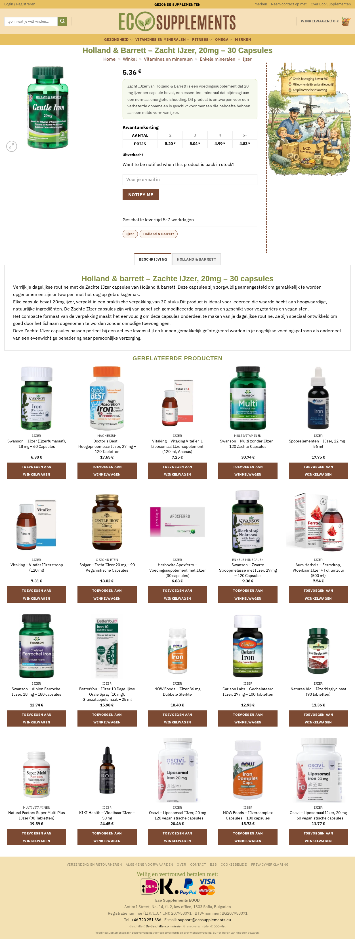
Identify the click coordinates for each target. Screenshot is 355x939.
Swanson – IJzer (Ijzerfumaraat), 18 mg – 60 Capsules (36, 443)
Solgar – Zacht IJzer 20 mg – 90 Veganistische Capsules (107, 567)
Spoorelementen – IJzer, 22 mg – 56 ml (318, 443)
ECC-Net (220, 926)
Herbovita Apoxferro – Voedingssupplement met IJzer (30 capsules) (177, 570)
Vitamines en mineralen (162, 39)
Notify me (141, 194)
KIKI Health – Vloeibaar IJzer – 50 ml (107, 815)
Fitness (202, 39)
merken (261, 4)
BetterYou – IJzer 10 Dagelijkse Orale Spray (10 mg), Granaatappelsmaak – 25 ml (107, 694)
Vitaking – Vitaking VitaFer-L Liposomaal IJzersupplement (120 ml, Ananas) (177, 446)
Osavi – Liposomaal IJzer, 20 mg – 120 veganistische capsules (177, 815)
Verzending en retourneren (94, 864)
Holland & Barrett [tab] (196, 259)
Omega (223, 39)
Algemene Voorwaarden (149, 864)
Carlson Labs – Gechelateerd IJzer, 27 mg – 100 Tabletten (248, 691)
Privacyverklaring (269, 864)
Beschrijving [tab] (153, 259)
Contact (198, 864)
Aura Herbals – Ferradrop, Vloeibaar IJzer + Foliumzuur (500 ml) (318, 570)
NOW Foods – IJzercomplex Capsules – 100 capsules (248, 815)
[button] (19, 4)
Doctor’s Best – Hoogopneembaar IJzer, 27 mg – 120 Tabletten (107, 446)
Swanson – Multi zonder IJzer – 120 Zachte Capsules (248, 443)
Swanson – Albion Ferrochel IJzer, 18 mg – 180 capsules (37, 691)
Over (181, 864)
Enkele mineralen (217, 59)
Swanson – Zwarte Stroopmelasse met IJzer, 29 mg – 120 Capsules (248, 570)
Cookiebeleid (234, 864)
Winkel (129, 59)
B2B (213, 864)
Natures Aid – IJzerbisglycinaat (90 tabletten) (318, 691)
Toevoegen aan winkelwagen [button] (37, 471)
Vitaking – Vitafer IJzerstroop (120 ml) (36, 567)
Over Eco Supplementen (331, 4)
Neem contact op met (289, 4)
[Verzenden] (62, 21)
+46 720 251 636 (146, 919)
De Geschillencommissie (163, 926)
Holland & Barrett (158, 234)
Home (109, 59)
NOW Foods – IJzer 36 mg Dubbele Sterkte (177, 691)
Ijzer (247, 59)
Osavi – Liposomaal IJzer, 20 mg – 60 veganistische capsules (318, 815)
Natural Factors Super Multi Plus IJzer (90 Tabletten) (36, 815)
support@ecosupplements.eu (204, 919)
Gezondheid (118, 39)
